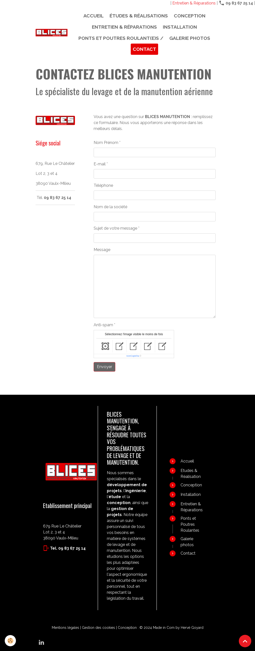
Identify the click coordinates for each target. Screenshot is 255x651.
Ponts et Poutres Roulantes (190, 524)
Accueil (93, 15)
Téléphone (103, 185)
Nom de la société (110, 206)
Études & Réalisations (139, 15)
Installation (180, 27)
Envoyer (104, 366)
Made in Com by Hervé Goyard (178, 628)
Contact (144, 49)
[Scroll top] (245, 641)
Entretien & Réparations (194, 3)
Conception (189, 15)
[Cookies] (10, 640)
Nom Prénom (106, 142)
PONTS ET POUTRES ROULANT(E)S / (120, 38)
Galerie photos (189, 38)
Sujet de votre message (115, 228)
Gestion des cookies (98, 628)
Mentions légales (65, 628)
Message (102, 249)
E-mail (100, 164)
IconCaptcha (133, 356)
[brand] (51, 32)
